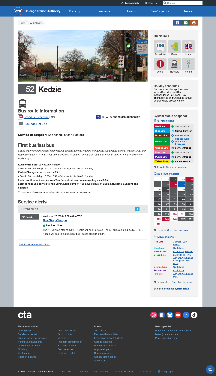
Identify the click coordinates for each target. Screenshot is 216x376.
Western (189, 251)
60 (183, 199)
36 (167, 194)
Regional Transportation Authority (173, 330)
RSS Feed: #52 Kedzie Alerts (34, 244)
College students (103, 342)
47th (188, 255)
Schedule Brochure (36, 117)
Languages (165, 371)
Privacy (84, 371)
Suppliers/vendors (103, 353)
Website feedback (124, 371)
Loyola (176, 244)
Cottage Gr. (178, 260)
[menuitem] (75, 11)
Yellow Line (161, 161)
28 (191, 189)
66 (159, 204)
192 (158, 224)
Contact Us (151, 3)
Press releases (65, 349)
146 (167, 219)
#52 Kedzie (27, 217)
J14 (183, 184)
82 (191, 204)
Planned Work (182, 135)
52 (175, 199)
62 (191, 199)
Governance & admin (29, 345)
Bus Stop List (32, 124)
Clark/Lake (178, 248)
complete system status (176, 288)
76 (183, 204)
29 (159, 194)
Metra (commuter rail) (166, 334)
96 (159, 214)
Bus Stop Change (55, 220)
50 (167, 199)
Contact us (145, 371)
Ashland (177, 257)
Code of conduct (66, 330)
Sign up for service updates (32, 338)
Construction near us (105, 357)
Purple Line (161, 157)
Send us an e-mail (27, 334)
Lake (185, 241)
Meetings (63, 338)
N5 (183, 179)
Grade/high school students (108, 338)
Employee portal (66, 353)
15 (191, 184)
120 (175, 214)
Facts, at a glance (27, 357)
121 (183, 214)
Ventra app (24, 353)
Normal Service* (183, 131)
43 (191, 194)
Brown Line (161, 135)
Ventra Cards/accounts (30, 342)
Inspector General (67, 345)
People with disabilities (106, 334)
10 (175, 184)
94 (191, 209)
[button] (83, 209)
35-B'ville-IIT (179, 255)
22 (175, 189)
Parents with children (105, 345)
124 (191, 214)
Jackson (177, 241)
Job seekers (100, 330)
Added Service (182, 161)
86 (159, 209)
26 (183, 189)
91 (167, 209)
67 (167, 204)
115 (167, 214)
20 (167, 189)
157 (183, 219)
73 (175, 204)
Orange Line (161, 148)
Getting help (24, 330)
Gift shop (22, 349)
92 (175, 209)
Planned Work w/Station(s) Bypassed (182, 141)
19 (159, 189)
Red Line (160, 126)
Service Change (183, 148)
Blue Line (160, 131)
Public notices (65, 334)
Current (169, 167)
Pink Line (160, 152)
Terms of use (66, 371)
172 (191, 219)
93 (183, 209)
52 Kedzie (36, 23)
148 (175, 219)
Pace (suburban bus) (166, 338)
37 (175, 194)
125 (158, 219)
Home (22, 23)
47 (159, 199)
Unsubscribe (101, 371)
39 (183, 194)
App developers (102, 349)
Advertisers (100, 360)
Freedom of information (70, 342)
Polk (175, 276)
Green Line (161, 141)
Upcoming (181, 167)
